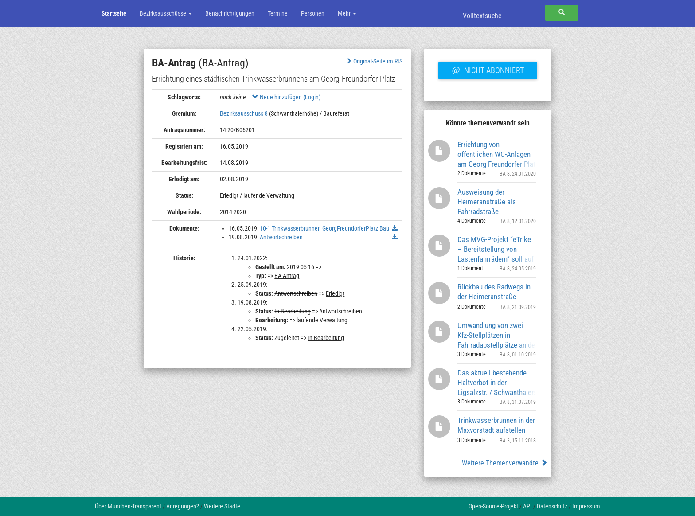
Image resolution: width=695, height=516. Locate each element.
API (527, 506)
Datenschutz (552, 506)
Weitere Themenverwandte (504, 463)
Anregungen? (182, 506)
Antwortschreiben (281, 237)
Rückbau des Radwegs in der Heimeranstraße (494, 291)
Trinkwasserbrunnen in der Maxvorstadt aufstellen (496, 425)
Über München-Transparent (128, 506)
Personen (312, 13)
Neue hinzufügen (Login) (286, 97)
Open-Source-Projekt (493, 506)
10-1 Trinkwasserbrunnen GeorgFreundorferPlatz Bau (324, 228)
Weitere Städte (222, 506)
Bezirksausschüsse (166, 13)
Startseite (114, 13)
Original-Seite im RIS (374, 61)
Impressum (586, 506)
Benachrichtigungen (229, 13)
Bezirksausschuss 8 (244, 113)
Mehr (347, 13)
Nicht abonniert (487, 69)
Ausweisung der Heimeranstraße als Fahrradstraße (486, 201)
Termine (278, 13)
